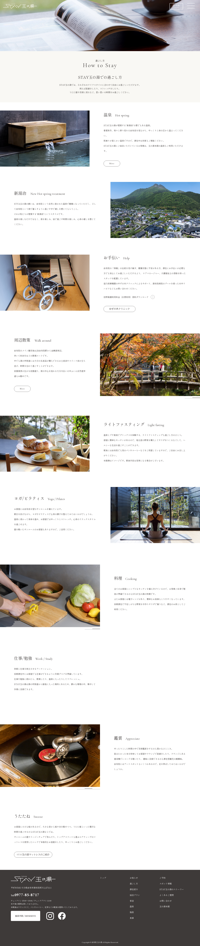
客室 (132, 900)
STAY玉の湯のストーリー (171, 889)
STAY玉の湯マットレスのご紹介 (33, 854)
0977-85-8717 (25, 895)
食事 (132, 917)
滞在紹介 (134, 889)
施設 (132, 912)
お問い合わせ (165, 900)
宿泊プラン (135, 895)
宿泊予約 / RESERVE (25, 915)
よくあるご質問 (166, 895)
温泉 (132, 906)
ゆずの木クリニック (119, 308)
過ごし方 (134, 883)
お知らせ (134, 877)
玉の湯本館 (164, 906)
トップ (103, 877)
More (111, 163)
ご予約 (176, 6)
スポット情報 (165, 883)
